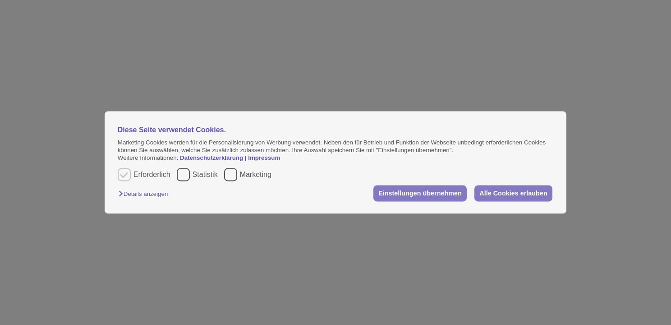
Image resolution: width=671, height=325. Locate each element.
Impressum (264, 158)
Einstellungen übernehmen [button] (420, 193)
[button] (145, 194)
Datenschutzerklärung (212, 158)
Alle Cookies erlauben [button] (513, 193)
